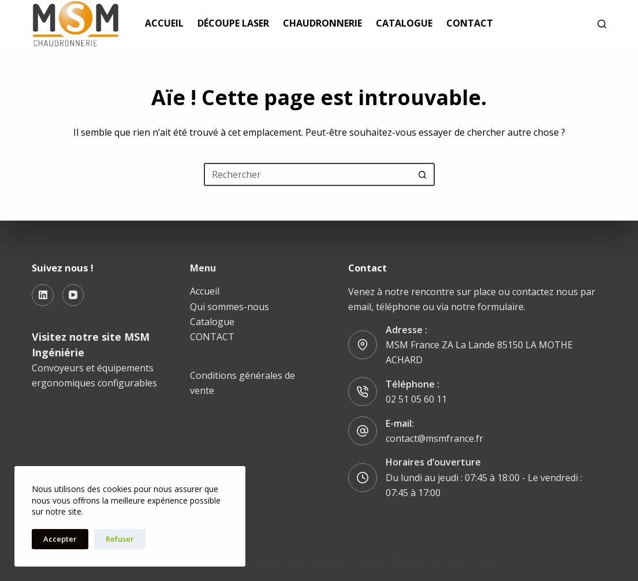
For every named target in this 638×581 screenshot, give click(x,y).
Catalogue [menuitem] (404, 23)
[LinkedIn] (43, 295)
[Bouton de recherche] (423, 174)
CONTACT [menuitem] (469, 23)
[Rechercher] (602, 24)
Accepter (60, 539)
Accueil (204, 291)
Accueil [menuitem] (164, 23)
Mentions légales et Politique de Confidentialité (405, 561)
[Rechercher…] (308, 174)
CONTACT (212, 336)
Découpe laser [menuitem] (233, 23)
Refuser (120, 539)
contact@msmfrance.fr (434, 438)
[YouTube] (73, 295)
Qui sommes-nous (229, 306)
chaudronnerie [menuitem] (322, 23)
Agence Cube (277, 561)
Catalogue (212, 321)
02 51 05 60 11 (416, 399)
